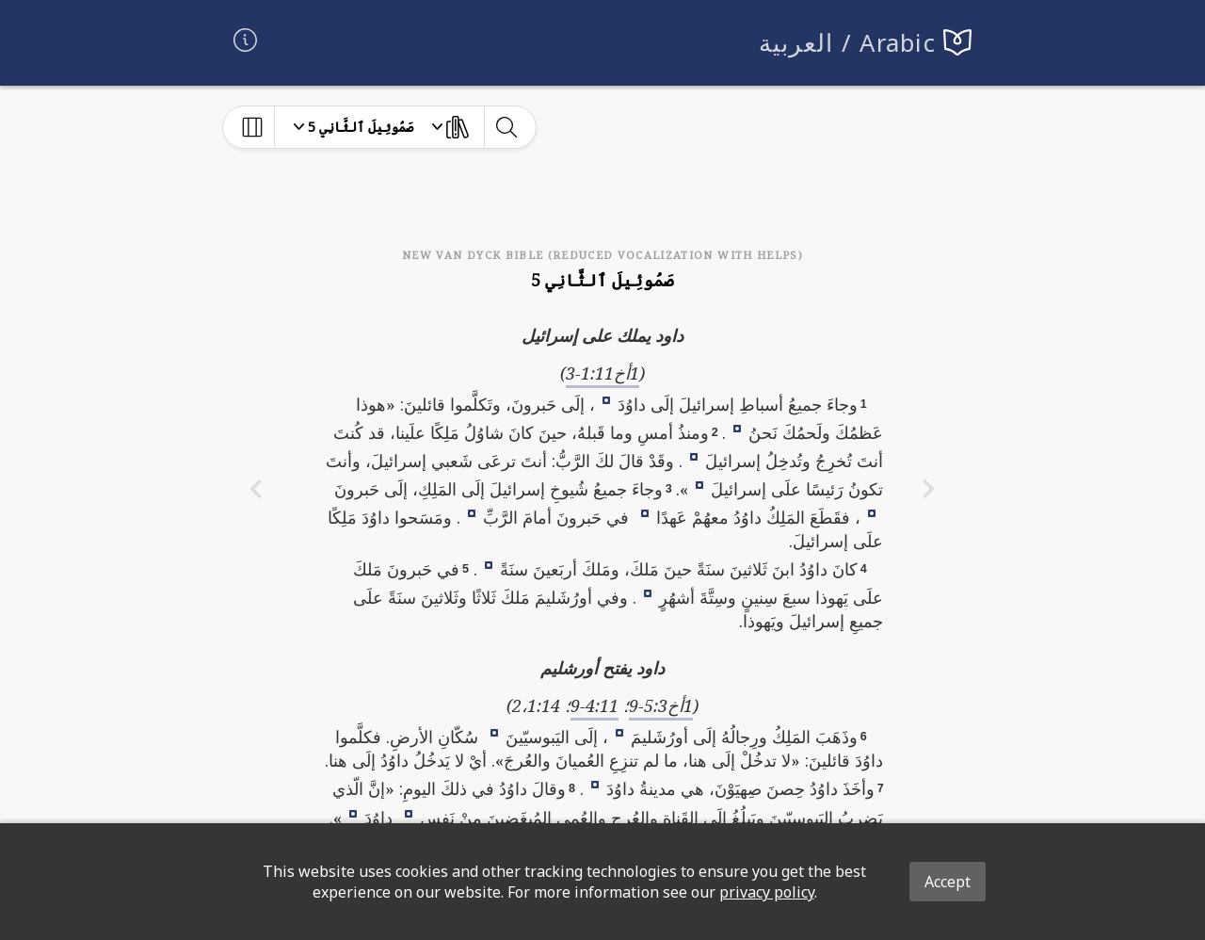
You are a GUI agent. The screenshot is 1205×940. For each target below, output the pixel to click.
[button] (606, 399)
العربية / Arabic (848, 42)
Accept (947, 881)
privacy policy (766, 892)
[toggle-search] (506, 127)
